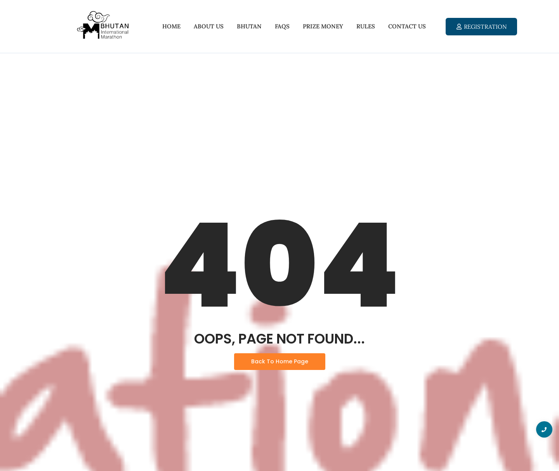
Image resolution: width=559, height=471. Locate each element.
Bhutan (249, 26)
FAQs (282, 26)
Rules (365, 26)
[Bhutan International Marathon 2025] (102, 25)
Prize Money (323, 26)
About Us (209, 26)
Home (171, 26)
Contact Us (407, 26)
